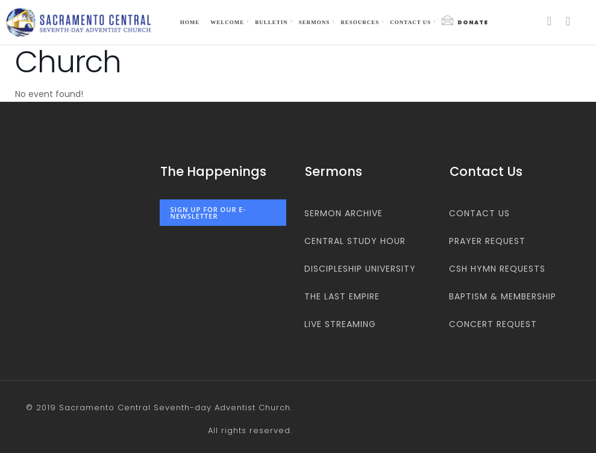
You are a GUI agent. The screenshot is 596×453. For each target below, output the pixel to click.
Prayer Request (487, 241)
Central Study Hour (355, 241)
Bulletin (271, 22)
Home (190, 22)
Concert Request (493, 324)
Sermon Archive (343, 213)
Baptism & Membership (502, 296)
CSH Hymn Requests (497, 269)
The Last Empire (342, 296)
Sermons (314, 22)
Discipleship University (360, 269)
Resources (359, 22)
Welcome (227, 22)
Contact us (410, 22)
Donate (465, 20)
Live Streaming (340, 324)
